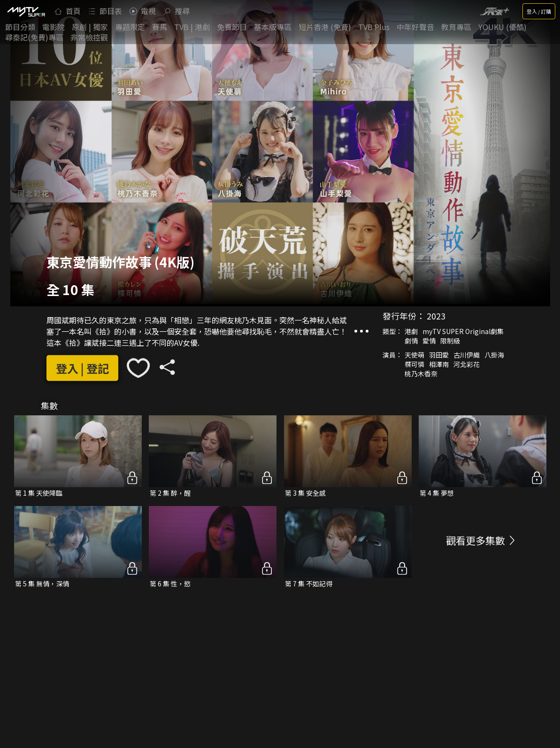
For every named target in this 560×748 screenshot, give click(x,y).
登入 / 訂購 (539, 11)
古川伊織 (466, 354)
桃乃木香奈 (421, 373)
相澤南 (439, 364)
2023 (436, 316)
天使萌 (414, 354)
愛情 (429, 340)
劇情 (411, 340)
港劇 (411, 331)
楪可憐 (414, 364)
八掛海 (494, 354)
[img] (26, 11)
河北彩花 (466, 364)
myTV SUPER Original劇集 (463, 331)
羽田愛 (439, 354)
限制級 (450, 340)
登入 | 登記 (82, 368)
